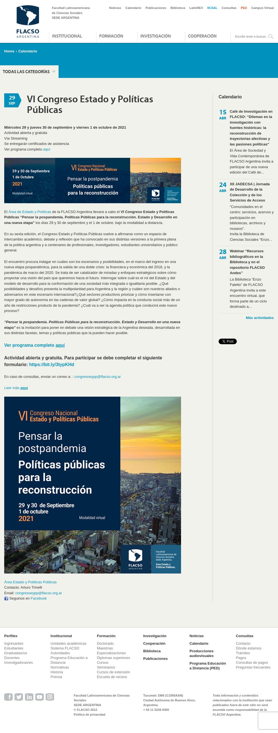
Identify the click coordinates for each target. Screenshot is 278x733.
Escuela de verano (112, 677)
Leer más (16, 388)
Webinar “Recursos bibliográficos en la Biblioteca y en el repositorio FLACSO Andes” (247, 262)
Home (9, 51)
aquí (46, 149)
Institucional (67, 36)
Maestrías (105, 648)
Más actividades (260, 318)
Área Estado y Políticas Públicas (30, 582)
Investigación (155, 36)
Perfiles (10, 636)
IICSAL (212, 8)
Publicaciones (155, 8)
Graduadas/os (15, 653)
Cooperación (202, 36)
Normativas (59, 667)
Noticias (115, 8)
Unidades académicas (68, 643)
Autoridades (60, 653)
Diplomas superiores (113, 658)
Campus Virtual (262, 8)
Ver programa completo (34, 345)
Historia (56, 672)
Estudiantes (13, 648)
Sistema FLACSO (64, 648)
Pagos (241, 658)
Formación (111, 36)
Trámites (243, 653)
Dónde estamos (248, 648)
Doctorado (105, 643)
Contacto (243, 643)
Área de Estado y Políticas (29, 212)
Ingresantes (13, 643)
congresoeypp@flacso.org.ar (97, 376)
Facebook (39, 598)
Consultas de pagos (252, 662)
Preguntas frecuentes (253, 667)
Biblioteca (177, 8)
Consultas (229, 8)
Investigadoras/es (18, 662)
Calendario (133, 8)
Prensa (56, 677)
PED (244, 8)
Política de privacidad (89, 714)
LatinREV (196, 8)
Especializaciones (111, 653)
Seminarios (106, 667)
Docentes (12, 658)
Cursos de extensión (113, 672)
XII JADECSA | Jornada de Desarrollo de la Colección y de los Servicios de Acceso (250, 192)
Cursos (102, 662)
